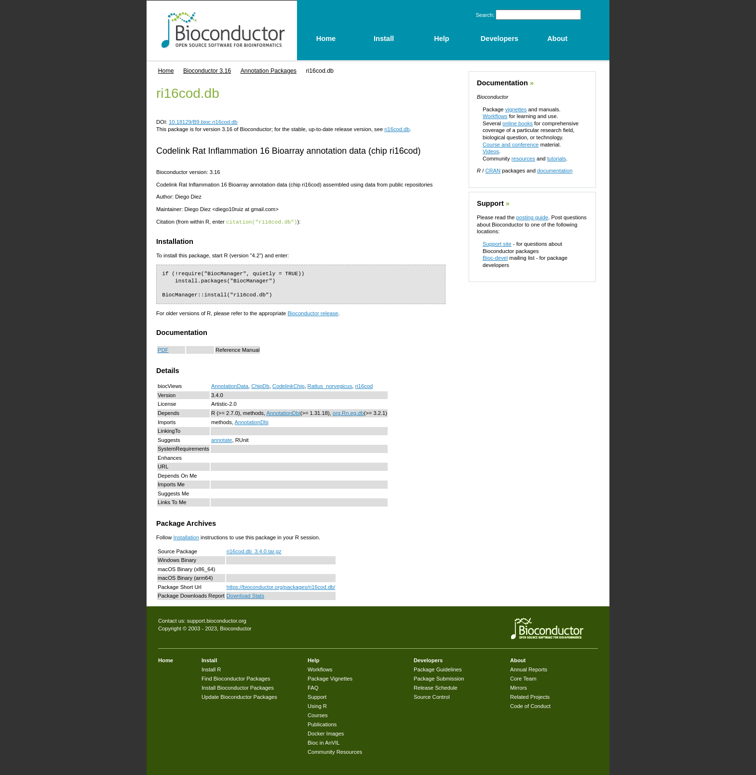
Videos (491, 151)
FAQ (313, 687)
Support (490, 203)
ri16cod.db (396, 129)
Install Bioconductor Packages (238, 687)
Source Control (432, 696)
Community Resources (335, 751)
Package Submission (439, 678)
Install (209, 660)
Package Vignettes (330, 678)
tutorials (556, 158)
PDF (163, 349)
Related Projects (530, 696)
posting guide (532, 217)
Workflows (495, 116)
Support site (497, 244)
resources (523, 158)
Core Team (523, 678)
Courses (318, 715)
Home (166, 70)
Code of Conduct (530, 705)
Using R (317, 705)
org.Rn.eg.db (348, 412)
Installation (186, 537)
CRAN (492, 171)
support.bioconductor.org (216, 620)
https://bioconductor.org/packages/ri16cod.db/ (281, 586)
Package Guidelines (438, 669)
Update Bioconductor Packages (239, 696)
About (518, 660)
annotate (221, 439)
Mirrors (518, 687)
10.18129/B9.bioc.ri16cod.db (203, 122)
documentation (554, 171)
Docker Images (326, 733)
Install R (211, 669)
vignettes (516, 109)
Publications (322, 724)
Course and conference (511, 144)
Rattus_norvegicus (330, 385)
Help (313, 660)
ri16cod (364, 385)
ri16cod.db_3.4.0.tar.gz (254, 551)
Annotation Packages (269, 70)
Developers (428, 660)
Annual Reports (528, 669)
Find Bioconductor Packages (236, 678)
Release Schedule (436, 687)
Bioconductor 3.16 (207, 70)
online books (517, 123)
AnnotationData (229, 385)
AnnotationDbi (283, 412)
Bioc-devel (495, 258)
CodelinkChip (288, 385)
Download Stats (245, 595)
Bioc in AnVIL (324, 742)
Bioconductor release (312, 313)
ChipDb (260, 385)
